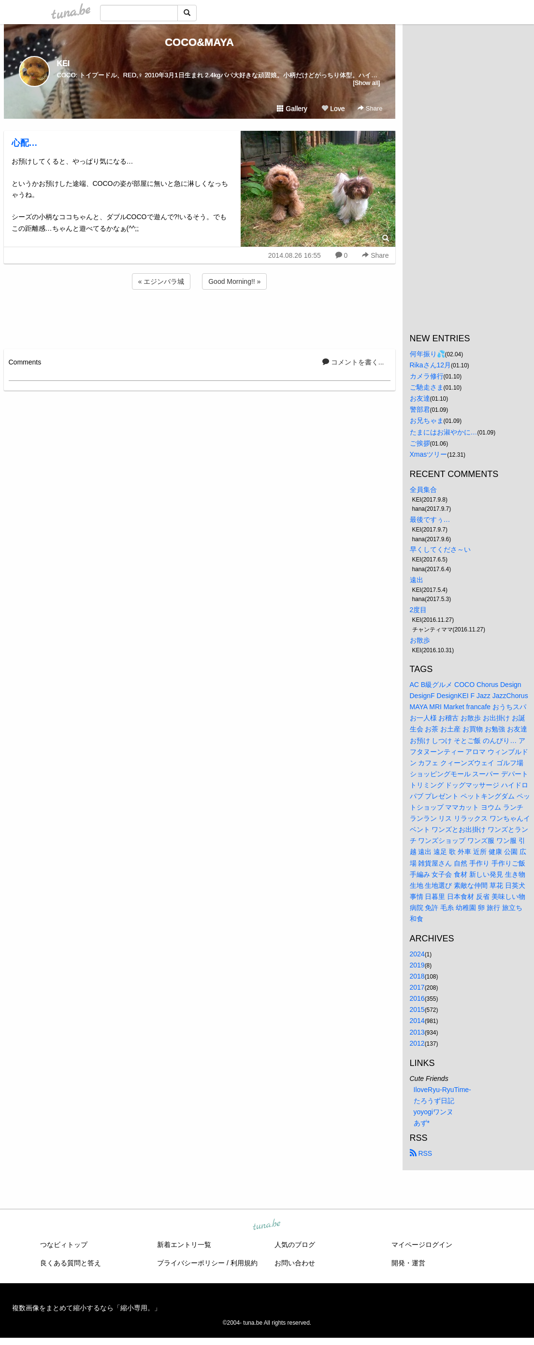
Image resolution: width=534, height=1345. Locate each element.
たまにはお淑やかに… (443, 432)
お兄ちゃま (427, 420)
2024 (417, 954)
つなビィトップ (63, 1244)
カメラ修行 (427, 376)
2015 (417, 1009)
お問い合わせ (294, 1263)
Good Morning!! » (234, 281)
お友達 (420, 398)
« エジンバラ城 (161, 281)
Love (333, 108)
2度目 (418, 610)
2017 (417, 987)
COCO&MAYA (199, 42)
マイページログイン (421, 1244)
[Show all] (366, 82)
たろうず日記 (434, 1101)
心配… (25, 143)
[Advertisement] (199, 317)
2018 (417, 976)
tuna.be (267, 1225)
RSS (421, 1153)
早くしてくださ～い (440, 549)
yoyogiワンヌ (433, 1112)
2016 (417, 998)
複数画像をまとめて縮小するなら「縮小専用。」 (86, 1308)
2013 (417, 1032)
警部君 (420, 409)
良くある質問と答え (70, 1263)
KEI (63, 63)
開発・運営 (408, 1263)
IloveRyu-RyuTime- (442, 1089)
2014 (417, 1020)
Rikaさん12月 (430, 365)
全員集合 (423, 489)
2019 (417, 965)
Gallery (292, 108)
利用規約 (244, 1263)
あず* (422, 1123)
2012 (417, 1043)
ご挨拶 (420, 443)
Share (370, 108)
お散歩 (420, 640)
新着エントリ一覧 (184, 1244)
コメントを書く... (353, 362)
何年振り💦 (427, 354)
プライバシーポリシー (191, 1263)
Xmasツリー (428, 454)
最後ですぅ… (430, 519)
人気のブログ (294, 1244)
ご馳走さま (427, 387)
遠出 (416, 580)
